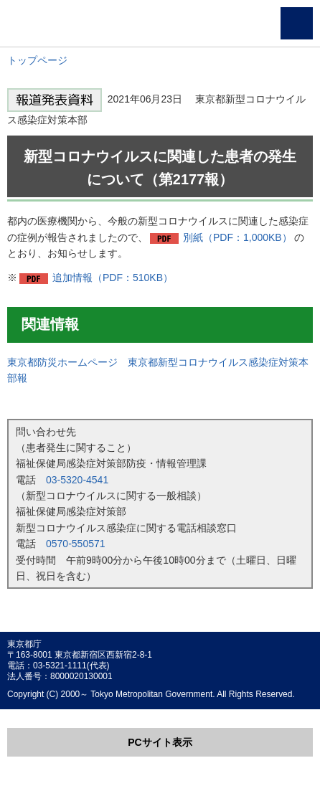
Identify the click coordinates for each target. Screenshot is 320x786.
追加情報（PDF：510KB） (112, 277)
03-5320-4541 (77, 480)
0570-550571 (75, 543)
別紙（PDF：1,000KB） (237, 237)
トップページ (37, 60)
